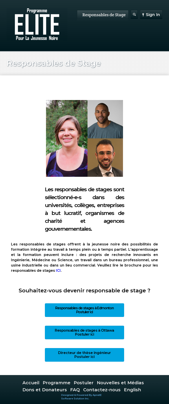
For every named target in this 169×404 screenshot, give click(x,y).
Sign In (151, 14)
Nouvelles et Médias (120, 382)
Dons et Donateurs (44, 389)
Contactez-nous (102, 389)
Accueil (30, 382)
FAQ (75, 389)
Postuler (84, 382)
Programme (56, 382)
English (132, 389)
